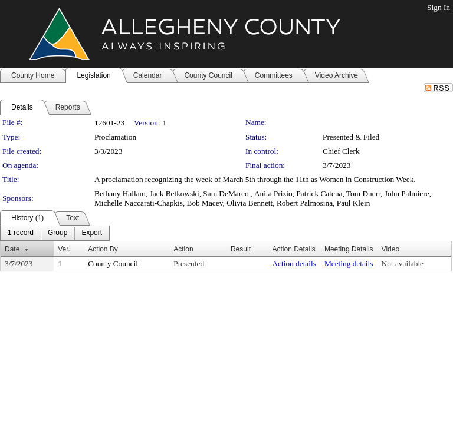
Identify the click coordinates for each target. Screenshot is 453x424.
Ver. (64, 249)
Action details (294, 263)
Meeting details (348, 263)
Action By (103, 249)
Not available (403, 263)
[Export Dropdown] (91, 233)
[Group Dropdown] (57, 233)
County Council (113, 263)
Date (12, 249)
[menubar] (55, 233)
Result (241, 249)
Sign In (438, 7)
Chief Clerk (341, 151)
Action (183, 249)
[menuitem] (21, 233)
